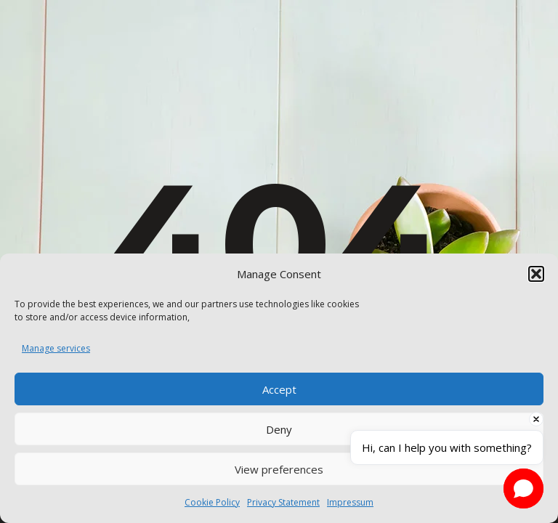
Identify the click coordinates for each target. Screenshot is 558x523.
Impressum (350, 502)
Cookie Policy (212, 502)
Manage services (56, 348)
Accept (279, 389)
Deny (279, 429)
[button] (536, 274)
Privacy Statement (283, 502)
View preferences (279, 469)
